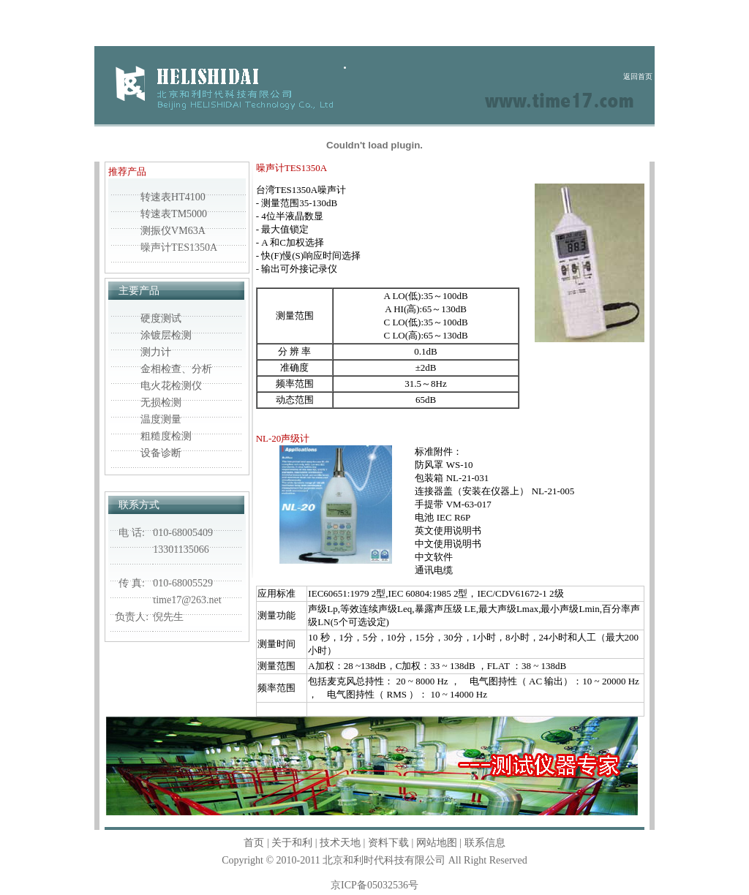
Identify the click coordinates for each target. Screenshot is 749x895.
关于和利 (291, 842)
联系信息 (484, 842)
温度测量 (160, 419)
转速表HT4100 (173, 197)
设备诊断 (160, 453)
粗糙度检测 (166, 436)
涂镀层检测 (166, 335)
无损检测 (160, 402)
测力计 (155, 352)
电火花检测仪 (171, 385)
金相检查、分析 (176, 368)
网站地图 (436, 842)
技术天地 (340, 842)
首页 (254, 842)
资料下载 (388, 842)
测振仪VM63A (173, 230)
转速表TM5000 (173, 213)
